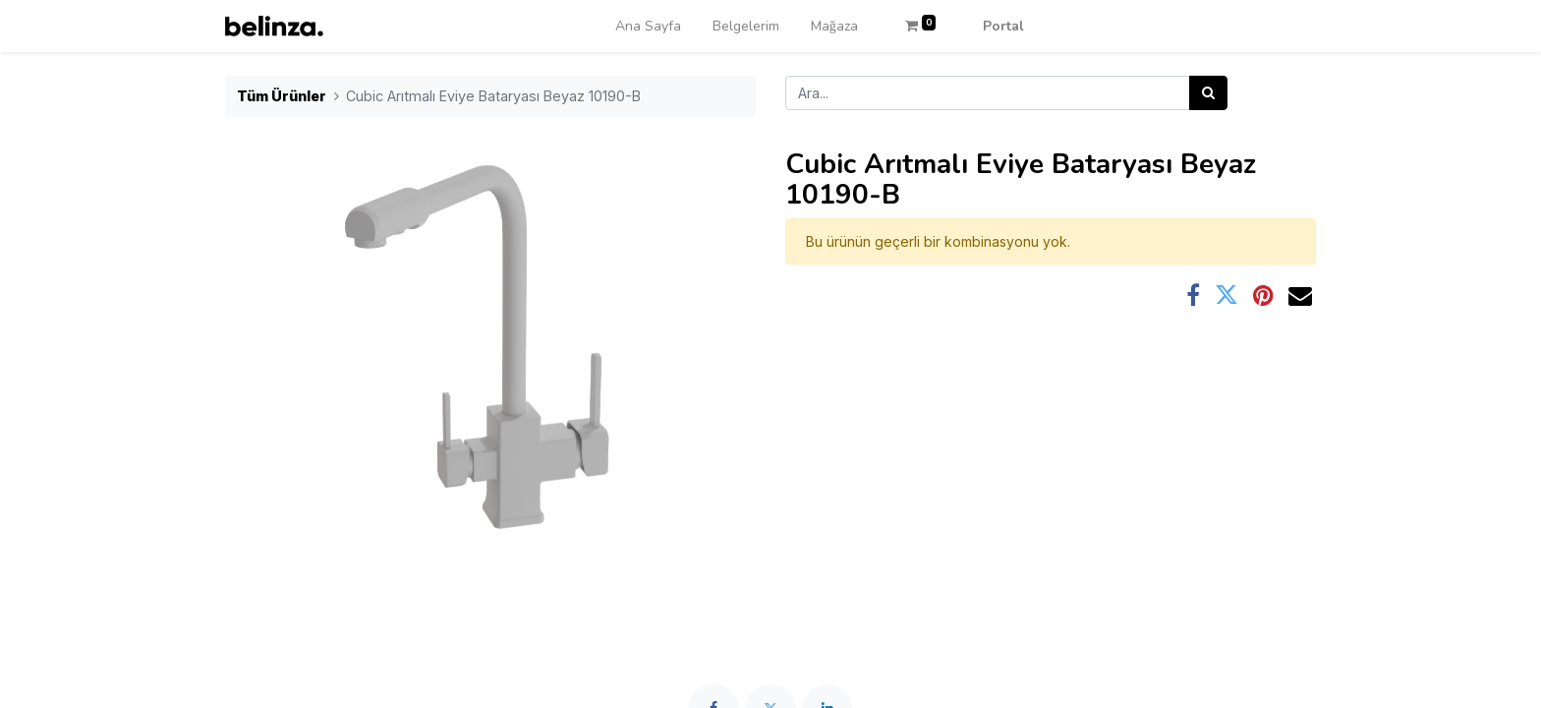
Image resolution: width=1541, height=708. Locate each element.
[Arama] (1208, 93)
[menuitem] (648, 26)
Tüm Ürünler (281, 96)
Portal (1003, 26)
